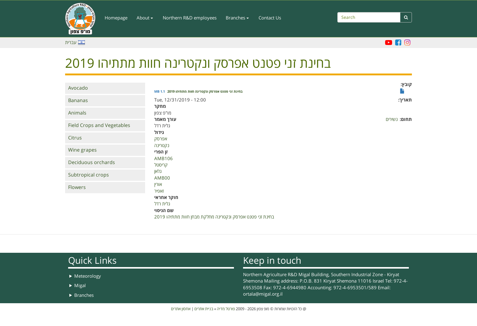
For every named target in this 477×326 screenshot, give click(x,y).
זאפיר (159, 191)
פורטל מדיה (226, 309)
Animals (77, 113)
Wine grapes (82, 150)
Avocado (78, 88)
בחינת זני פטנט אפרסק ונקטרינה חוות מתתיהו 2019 (204, 92)
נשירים (392, 119)
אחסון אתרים (180, 309)
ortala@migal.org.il (263, 294)
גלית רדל (162, 204)
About (145, 18)
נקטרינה (161, 145)
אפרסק (160, 139)
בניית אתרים (203, 309)
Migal (80, 285)
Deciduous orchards (91, 163)
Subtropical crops (88, 175)
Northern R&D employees (190, 18)
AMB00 (162, 178)
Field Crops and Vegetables (99, 125)
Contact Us (270, 18)
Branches (237, 18)
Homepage (116, 18)
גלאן (158, 171)
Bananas (78, 101)
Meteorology (87, 276)
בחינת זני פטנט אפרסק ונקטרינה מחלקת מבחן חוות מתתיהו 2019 (214, 217)
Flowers (77, 187)
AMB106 (163, 158)
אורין (158, 184)
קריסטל (161, 165)
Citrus (75, 138)
